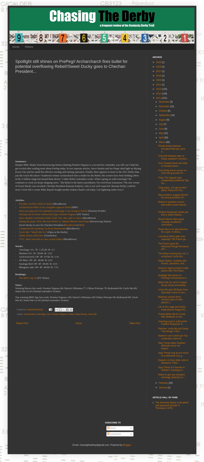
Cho (48, 314)
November (164, 106)
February (164, 383)
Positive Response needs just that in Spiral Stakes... (173, 213)
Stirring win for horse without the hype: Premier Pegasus (47, 214)
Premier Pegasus (59, 314)
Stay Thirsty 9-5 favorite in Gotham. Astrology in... (171, 368)
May (161, 133)
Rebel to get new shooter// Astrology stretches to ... (172, 376)
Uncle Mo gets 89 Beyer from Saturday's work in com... (173, 291)
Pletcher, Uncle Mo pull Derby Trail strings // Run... (173, 330)
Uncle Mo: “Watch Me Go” (33, 232)
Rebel (71, 314)
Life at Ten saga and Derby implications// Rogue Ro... (172, 308)
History (29, 46)
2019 (159, 62)
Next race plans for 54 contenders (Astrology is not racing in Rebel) (53, 210)
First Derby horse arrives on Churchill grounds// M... (172, 171)
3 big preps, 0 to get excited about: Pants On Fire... (172, 189)
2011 (159, 98)
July (161, 124)
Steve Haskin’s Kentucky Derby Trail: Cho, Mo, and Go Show (50, 217)
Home (15, 46)
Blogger (127, 445)
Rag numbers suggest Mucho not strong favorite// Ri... (173, 196)
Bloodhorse (70, 225)
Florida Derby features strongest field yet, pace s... (171, 149)
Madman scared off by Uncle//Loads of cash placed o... (170, 300)
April (161, 137)
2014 (159, 84)
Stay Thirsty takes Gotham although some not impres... (171, 346)
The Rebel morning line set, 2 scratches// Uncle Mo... (173, 255)
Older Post (134, 323)
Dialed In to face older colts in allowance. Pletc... (173, 361)
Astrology (41, 314)
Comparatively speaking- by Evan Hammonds (42, 228)
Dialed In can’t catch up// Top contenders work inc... (173, 337)
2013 (159, 89)
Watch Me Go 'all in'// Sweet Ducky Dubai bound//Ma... (172, 283)
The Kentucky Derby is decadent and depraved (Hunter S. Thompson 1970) (171, 405)
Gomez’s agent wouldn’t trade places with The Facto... (173, 269)
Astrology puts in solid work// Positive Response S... (172, 322)
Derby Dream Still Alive (31, 235)
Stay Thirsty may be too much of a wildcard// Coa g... (173, 354)
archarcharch (30, 314)
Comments (114, 434)
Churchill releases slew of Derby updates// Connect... (173, 157)
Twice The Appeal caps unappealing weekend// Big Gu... (173, 180)
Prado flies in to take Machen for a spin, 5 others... (173, 230)
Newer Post (22, 323)
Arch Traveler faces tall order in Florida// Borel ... (172, 164)
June (161, 128)
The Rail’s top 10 (27, 277)
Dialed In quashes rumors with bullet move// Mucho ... (172, 205)
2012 (159, 93)
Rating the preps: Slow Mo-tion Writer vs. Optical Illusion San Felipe (54, 221)
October (163, 110)
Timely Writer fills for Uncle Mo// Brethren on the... (171, 315)
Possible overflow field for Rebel (35, 203)
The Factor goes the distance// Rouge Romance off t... (173, 246)
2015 (159, 80)
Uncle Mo (92, 314)
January (163, 387)
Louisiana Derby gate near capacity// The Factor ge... (173, 237)
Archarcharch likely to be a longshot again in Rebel (45, 207)
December (164, 102)
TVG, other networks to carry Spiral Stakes (41, 239)
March (162, 142)
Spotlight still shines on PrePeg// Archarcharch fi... (173, 276)
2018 (159, 66)
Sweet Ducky (81, 314)
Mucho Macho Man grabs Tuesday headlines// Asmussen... (171, 222)
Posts (111, 428)
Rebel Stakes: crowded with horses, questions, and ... (172, 262)
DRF (80, 225)
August (163, 119)
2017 (159, 71)
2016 (159, 75)
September (165, 115)
